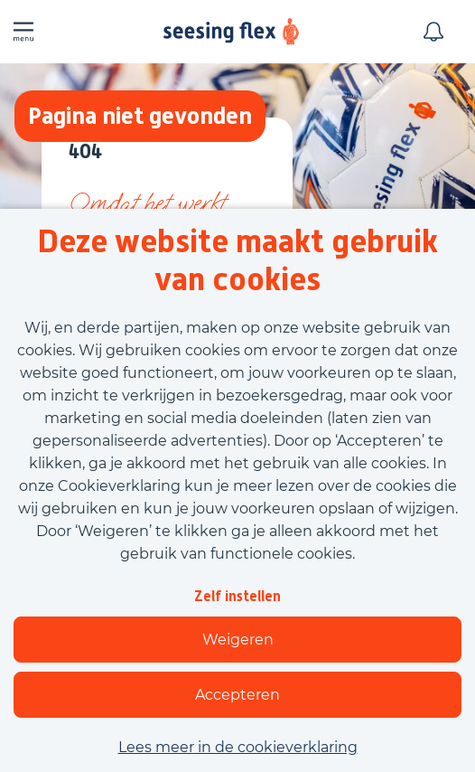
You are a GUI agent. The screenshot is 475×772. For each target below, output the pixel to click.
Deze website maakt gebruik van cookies (237, 260)
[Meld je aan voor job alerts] (433, 32)
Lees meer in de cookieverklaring (238, 747)
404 (85, 152)
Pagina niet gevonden (140, 115)
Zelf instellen (237, 596)
